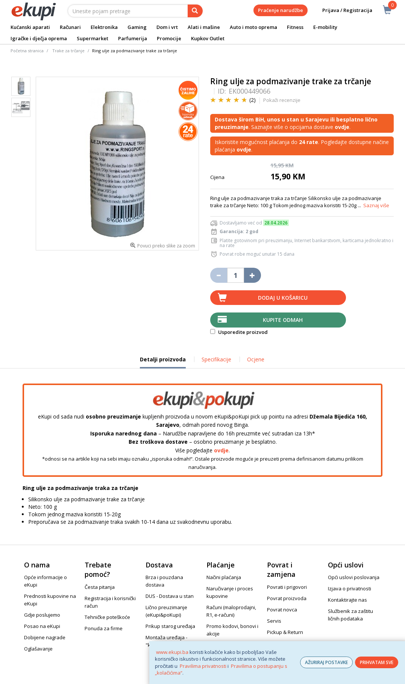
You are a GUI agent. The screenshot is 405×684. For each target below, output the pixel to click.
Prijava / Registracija (342, 10)
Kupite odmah (283, 319)
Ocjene (255, 359)
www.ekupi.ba (172, 652)
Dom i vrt (167, 27)
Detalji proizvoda (163, 362)
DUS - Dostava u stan (170, 596)
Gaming (137, 27)
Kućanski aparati (30, 27)
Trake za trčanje (68, 50)
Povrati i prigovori (287, 587)
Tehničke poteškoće (107, 617)
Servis (274, 620)
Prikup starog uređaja (170, 626)
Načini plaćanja (223, 577)
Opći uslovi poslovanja (353, 577)
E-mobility (325, 27)
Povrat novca (282, 609)
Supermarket (92, 38)
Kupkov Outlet (207, 38)
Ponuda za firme (104, 628)
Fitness (295, 27)
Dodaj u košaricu (283, 297)
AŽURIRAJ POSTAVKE (326, 662)
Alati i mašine (204, 27)
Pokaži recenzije (281, 100)
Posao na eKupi (42, 626)
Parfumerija (132, 38)
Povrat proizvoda (286, 598)
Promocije (169, 38)
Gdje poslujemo (42, 614)
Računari (70, 27)
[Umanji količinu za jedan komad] (218, 275)
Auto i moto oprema (253, 27)
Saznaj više (376, 205)
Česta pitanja (100, 587)
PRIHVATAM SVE (376, 662)
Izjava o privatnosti (349, 588)
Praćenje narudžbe (280, 10)
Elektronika (104, 27)
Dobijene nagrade (44, 637)
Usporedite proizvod (239, 332)
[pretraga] (195, 11)
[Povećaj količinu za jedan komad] (252, 275)
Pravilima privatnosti (203, 666)
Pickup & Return (285, 632)
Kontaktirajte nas (347, 599)
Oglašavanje (38, 648)
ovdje (221, 450)
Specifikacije (216, 359)
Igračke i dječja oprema (39, 38)
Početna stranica (27, 50)
